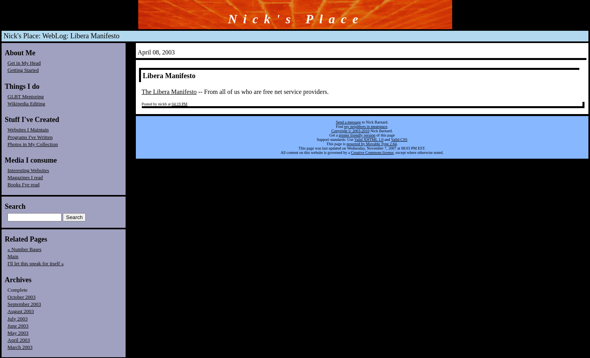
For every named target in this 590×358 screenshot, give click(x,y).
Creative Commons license (372, 152)
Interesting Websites (28, 170)
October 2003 (22, 297)
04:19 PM (180, 104)
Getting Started (23, 70)
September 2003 (24, 304)
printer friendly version (357, 135)
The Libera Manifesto (169, 91)
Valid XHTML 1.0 (368, 139)
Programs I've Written (30, 137)
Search (15, 206)
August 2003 (21, 311)
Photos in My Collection (33, 144)
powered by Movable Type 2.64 (371, 144)
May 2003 (18, 333)
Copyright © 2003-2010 (350, 131)
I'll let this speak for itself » (36, 263)
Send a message (348, 122)
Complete (18, 290)
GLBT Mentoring (26, 96)
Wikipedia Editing (26, 104)
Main (13, 256)
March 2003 (20, 347)
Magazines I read (25, 177)
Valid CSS (399, 139)
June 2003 (18, 326)
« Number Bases (24, 249)
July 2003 (18, 319)
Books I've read (23, 184)
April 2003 (19, 340)
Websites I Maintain (28, 130)
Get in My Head (24, 63)
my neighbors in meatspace (365, 126)
